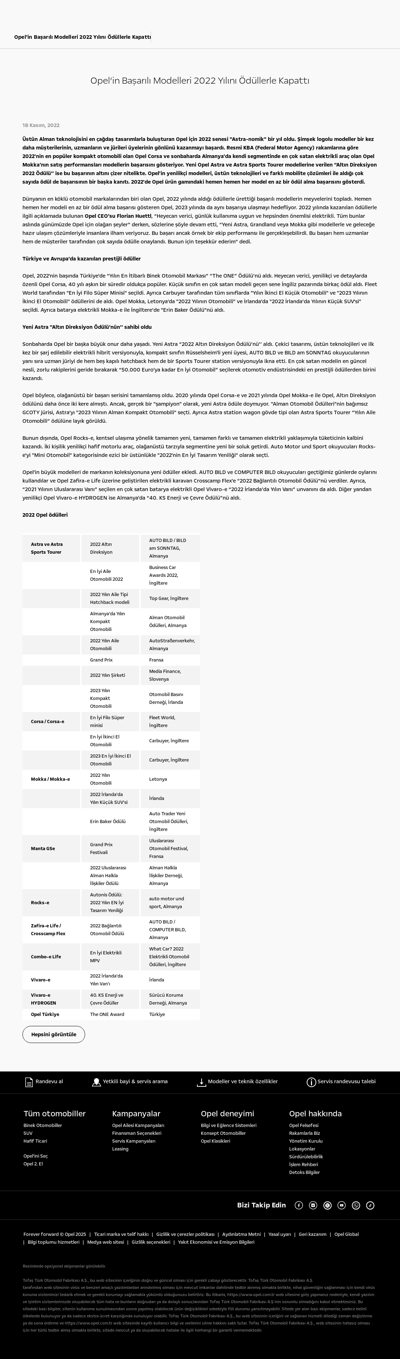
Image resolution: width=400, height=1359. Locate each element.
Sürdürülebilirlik (306, 1157)
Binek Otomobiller (43, 1125)
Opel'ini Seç (36, 1156)
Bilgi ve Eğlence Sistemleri (228, 1125)
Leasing (120, 1149)
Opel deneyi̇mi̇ (227, 1113)
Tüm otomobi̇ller (55, 1113)
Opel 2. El (33, 1164)
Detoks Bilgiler (304, 1172)
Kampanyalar (136, 1113)
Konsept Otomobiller (223, 1133)
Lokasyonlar (302, 1149)
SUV (28, 1133)
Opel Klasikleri (215, 1141)
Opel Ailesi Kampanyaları (138, 1125)
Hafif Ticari (35, 1141)
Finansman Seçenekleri (136, 1133)
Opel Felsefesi (303, 1125)
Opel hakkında (315, 1113)
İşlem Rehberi (303, 1165)
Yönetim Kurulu (306, 1141)
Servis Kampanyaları (133, 1141)
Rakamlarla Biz (304, 1133)
